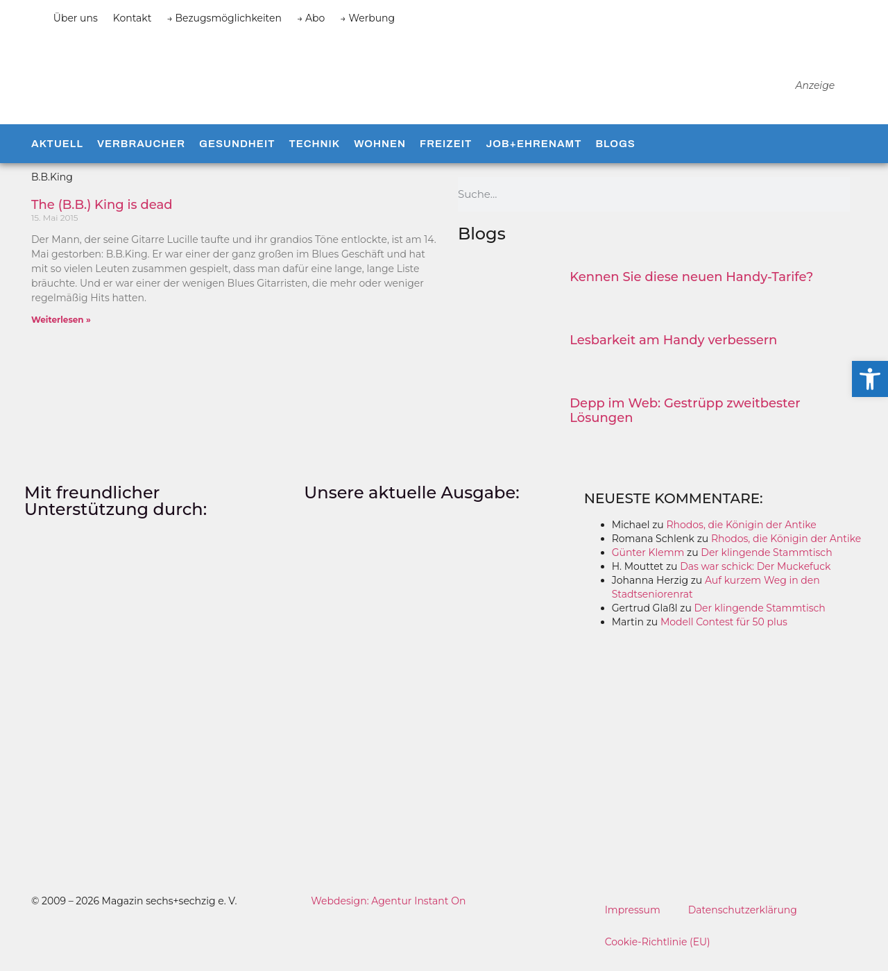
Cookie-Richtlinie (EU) (658, 951)
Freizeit (446, 152)
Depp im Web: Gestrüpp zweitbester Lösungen (685, 420)
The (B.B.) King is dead (102, 213)
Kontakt (132, 18)
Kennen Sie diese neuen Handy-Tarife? (691, 286)
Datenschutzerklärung (743, 919)
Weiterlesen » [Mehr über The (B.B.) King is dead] (61, 328)
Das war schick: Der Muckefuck (755, 575)
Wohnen (380, 152)
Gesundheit (237, 152)
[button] (870, 379)
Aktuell (57, 152)
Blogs (615, 152)
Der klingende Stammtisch (766, 561)
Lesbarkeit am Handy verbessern (673, 349)
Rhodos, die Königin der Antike (741, 533)
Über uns (75, 18)
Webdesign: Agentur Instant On (388, 910)
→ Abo (311, 18)
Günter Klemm (648, 561)
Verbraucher (141, 152)
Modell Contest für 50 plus (723, 631)
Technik (314, 152)
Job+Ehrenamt (533, 152)
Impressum (632, 919)
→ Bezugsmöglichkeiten (224, 18)
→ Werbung (367, 18)
